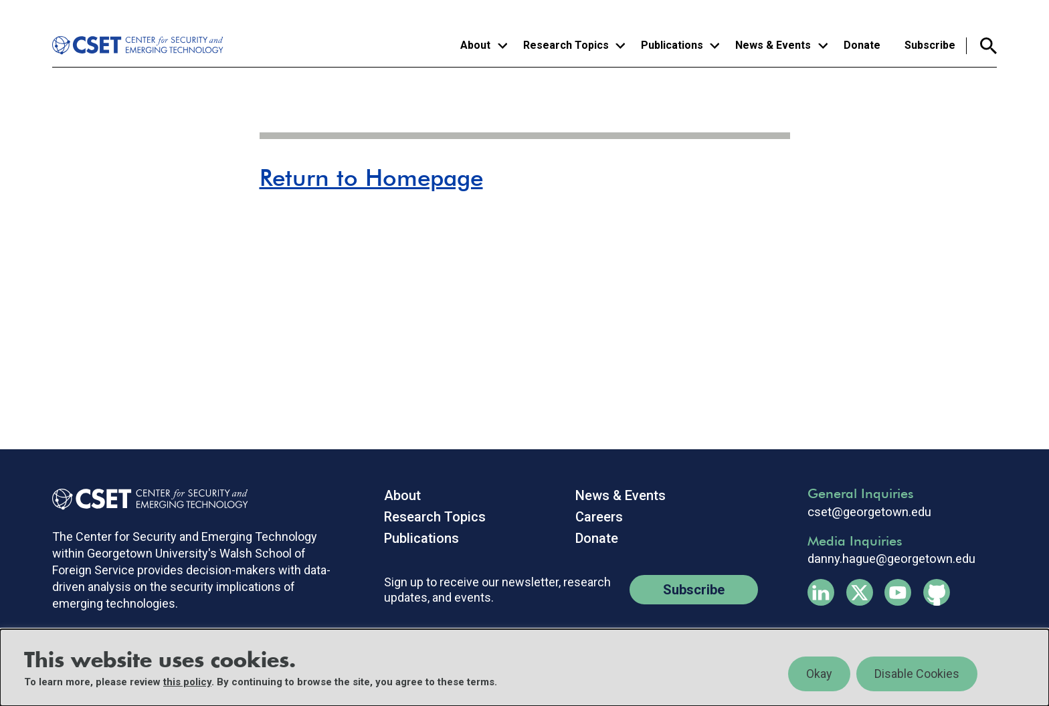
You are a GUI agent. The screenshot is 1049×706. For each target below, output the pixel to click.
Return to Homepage (371, 177)
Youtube (897, 592)
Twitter (859, 592)
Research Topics (435, 517)
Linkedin (820, 592)
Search (982, 45)
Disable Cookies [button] (916, 674)
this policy (187, 682)
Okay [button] (819, 674)
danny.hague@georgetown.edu (891, 559)
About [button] (475, 45)
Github (936, 592)
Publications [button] (672, 45)
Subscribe (929, 45)
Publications (421, 538)
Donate (862, 45)
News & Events (620, 495)
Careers (599, 517)
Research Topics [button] (566, 45)
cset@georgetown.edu (869, 512)
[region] (524, 667)
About (402, 495)
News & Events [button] (773, 45)
